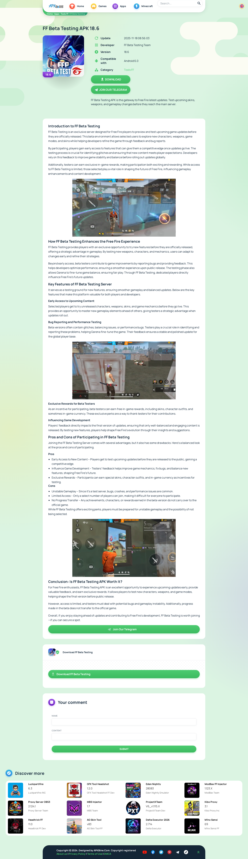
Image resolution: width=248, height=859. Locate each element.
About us (62, 853)
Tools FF (64, 13)
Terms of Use (95, 853)
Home (50, 13)
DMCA (107, 853)
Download (110, 79)
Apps (56, 13)
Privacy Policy (77, 853)
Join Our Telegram (110, 90)
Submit (124, 749)
